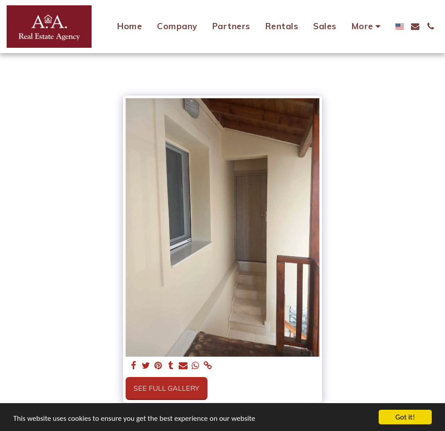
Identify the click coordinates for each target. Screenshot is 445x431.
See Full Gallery (166, 388)
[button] (415, 26)
